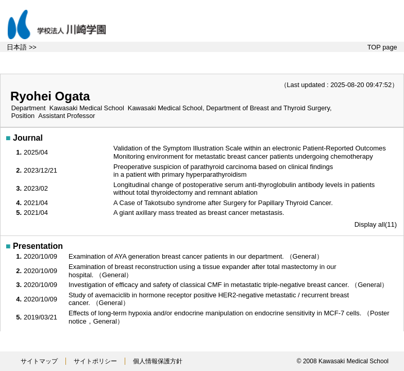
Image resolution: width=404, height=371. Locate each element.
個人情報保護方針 (157, 361)
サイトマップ (39, 361)
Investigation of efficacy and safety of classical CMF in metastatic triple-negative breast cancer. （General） (229, 285)
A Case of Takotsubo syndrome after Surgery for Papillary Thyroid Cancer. (223, 203)
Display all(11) (376, 224)
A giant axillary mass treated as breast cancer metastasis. (199, 212)
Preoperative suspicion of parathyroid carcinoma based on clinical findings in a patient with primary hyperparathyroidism (223, 171)
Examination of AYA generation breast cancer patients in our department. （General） (197, 256)
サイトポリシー (95, 361)
